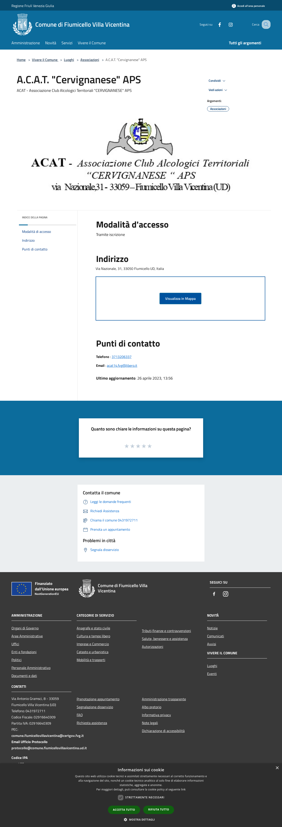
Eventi (212, 673)
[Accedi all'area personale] (248, 6)
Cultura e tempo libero (93, 636)
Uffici (15, 644)
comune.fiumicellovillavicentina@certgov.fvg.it (47, 735)
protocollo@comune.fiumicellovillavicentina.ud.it (49, 748)
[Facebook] (215, 24)
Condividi (218, 80)
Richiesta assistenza (92, 722)
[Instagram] (226, 24)
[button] (141, 819)
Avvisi (211, 644)
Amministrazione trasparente (164, 699)
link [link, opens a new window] (183, 789)
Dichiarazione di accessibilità (163, 730)
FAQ (80, 715)
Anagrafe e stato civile (93, 628)
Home (21, 59)
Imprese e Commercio (93, 644)
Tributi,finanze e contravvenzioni (166, 630)
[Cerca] (265, 24)
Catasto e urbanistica (92, 652)
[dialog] (141, 795)
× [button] (277, 768)
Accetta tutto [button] (124, 810)
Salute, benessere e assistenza (165, 638)
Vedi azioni (218, 90)
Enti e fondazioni (24, 652)
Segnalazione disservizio (95, 707)
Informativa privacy (156, 715)
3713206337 (122, 356)
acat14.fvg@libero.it (122, 365)
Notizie (212, 628)
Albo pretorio (151, 707)
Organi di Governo (25, 628)
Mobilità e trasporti (91, 659)
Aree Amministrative (27, 636)
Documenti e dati (24, 675)
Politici (16, 659)
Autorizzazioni (152, 646)
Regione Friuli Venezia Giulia (32, 5)
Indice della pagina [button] (34, 217)
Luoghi (69, 59)
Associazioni (89, 59)
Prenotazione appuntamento (98, 699)
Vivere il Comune (45, 59)
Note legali (150, 722)
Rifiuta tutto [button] (158, 809)
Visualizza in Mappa (180, 298)
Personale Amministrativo (30, 667)
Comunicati (215, 636)
